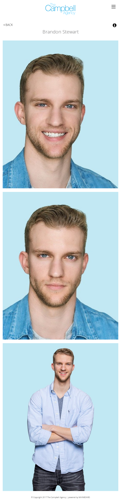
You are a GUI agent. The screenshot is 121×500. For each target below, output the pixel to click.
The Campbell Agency (60, 9)
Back (8, 25)
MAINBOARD (84, 497)
